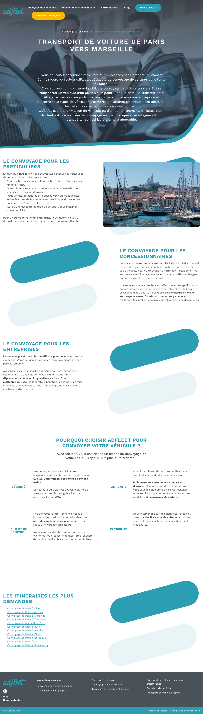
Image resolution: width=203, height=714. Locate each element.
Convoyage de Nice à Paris (23, 626)
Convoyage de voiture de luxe (109, 684)
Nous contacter (12, 700)
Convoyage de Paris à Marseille (26, 615)
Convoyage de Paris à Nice (23, 608)
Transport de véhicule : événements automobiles (168, 682)
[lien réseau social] (5, 691)
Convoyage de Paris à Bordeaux (26, 637)
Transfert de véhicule (159, 688)
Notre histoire (109, 7)
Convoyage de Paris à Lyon (23, 641)
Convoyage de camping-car (52, 690)
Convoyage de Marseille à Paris (26, 623)
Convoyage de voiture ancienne (54, 686)
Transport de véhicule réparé (163, 692)
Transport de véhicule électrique (110, 689)
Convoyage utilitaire (103, 680)
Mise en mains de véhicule (78, 7)
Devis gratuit (148, 7)
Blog (127, 7)
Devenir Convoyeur (48, 15)
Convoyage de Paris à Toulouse (26, 619)
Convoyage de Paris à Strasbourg (27, 645)
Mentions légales (158, 710)
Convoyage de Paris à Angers (25, 612)
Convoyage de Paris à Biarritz (25, 630)
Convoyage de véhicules (41, 7)
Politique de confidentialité (185, 710)
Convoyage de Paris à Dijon (24, 634)
